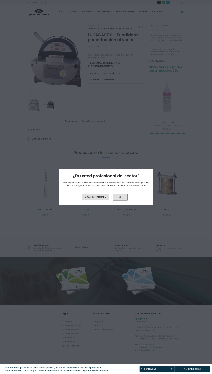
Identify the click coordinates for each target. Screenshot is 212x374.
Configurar (157, 369)
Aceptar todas (193, 369)
